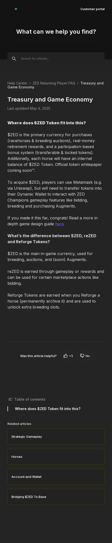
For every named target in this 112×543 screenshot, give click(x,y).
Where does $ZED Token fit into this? (47, 409)
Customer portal (92, 9)
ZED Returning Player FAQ (54, 83)
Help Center (17, 83)
